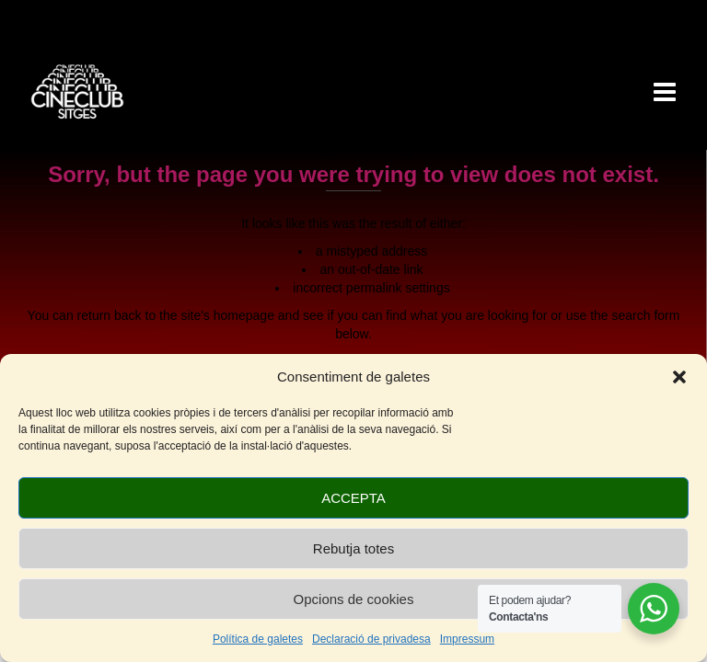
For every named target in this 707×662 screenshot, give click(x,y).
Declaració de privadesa (371, 639)
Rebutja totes (353, 548)
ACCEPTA (353, 498)
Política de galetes (258, 639)
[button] (679, 377)
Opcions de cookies (354, 599)
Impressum (467, 639)
